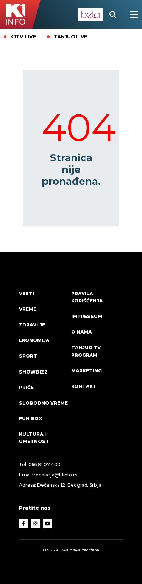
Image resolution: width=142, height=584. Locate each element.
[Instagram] (35, 523)
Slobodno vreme (43, 403)
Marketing (86, 371)
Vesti (26, 293)
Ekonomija (34, 340)
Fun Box (30, 418)
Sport (28, 356)
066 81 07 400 (44, 464)
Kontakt (84, 386)
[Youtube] (47, 523)
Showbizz (33, 372)
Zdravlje (32, 325)
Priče (26, 387)
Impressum (86, 316)
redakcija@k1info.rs (55, 475)
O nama (81, 332)
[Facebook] (23, 523)
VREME (27, 309)
